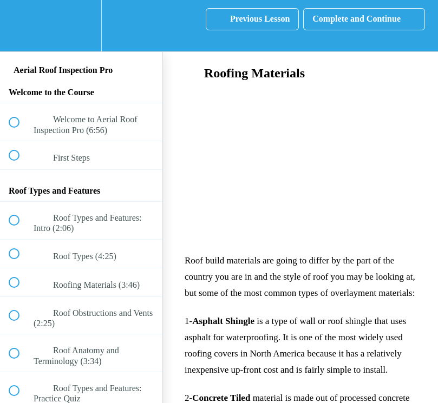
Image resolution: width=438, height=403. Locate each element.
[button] (20, 25)
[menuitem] (81, 25)
